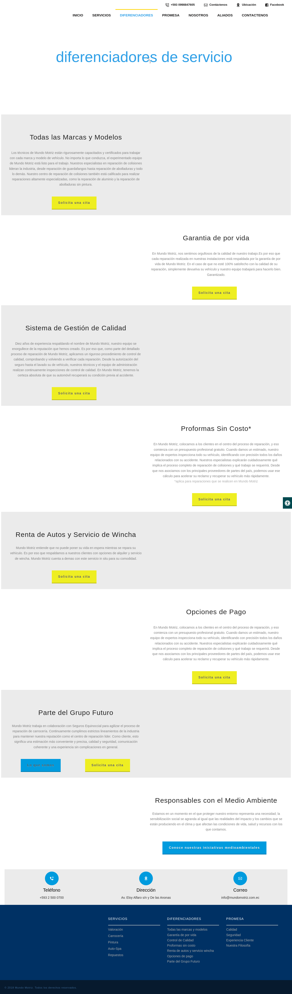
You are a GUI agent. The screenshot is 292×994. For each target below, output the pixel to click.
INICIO (78, 15)
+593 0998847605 (180, 5)
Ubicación (246, 5)
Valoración (115, 929)
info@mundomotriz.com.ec (240, 897)
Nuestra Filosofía (238, 945)
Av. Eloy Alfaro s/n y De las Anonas (146, 897)
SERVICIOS (101, 15)
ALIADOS (225, 15)
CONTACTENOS (255, 15)
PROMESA (171, 15)
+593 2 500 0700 (52, 897)
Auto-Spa (114, 948)
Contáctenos (215, 5)
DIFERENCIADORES (136, 15)
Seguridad (233, 935)
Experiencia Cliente (240, 940)
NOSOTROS (198, 15)
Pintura (113, 942)
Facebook (274, 5)
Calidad (231, 929)
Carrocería (115, 936)
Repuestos (115, 955)
